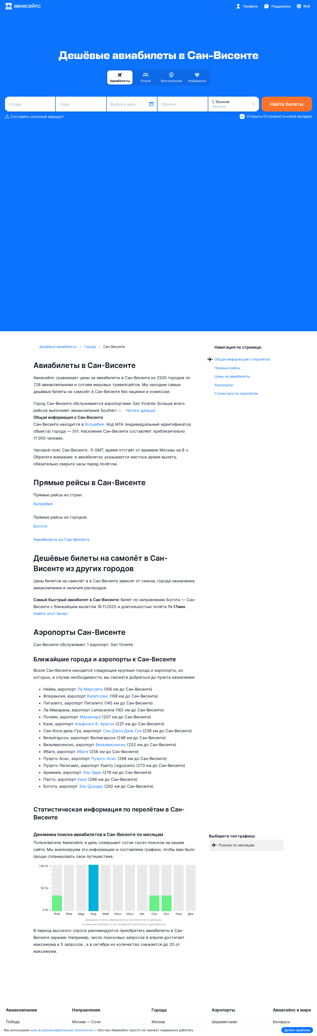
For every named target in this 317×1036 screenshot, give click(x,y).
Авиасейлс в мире (292, 1010)
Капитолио (98, 696)
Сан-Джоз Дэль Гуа (123, 730)
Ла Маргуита (91, 689)
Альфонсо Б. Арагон (95, 723)
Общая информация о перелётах (242, 359)
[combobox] (30, 104)
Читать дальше (140, 410)
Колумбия (43, 503)
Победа (13, 1021)
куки (34, 1030)
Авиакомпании (21, 1010)
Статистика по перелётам (236, 393)
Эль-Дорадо (91, 786)
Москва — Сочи (86, 1021)
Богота (40, 526)
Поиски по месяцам (236, 845)
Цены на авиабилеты (232, 376)
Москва (158, 1021)
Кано (83, 779)
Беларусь (281, 1021)
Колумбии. (95, 424)
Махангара (91, 716)
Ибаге (83, 751)
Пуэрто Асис (104, 758)
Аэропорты (223, 385)
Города (159, 1010)
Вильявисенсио (111, 744)
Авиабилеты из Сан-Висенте (61, 539)
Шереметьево (224, 1021)
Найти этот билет (50, 613)
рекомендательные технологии (67, 1030)
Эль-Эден (93, 772)
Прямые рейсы (227, 368)
